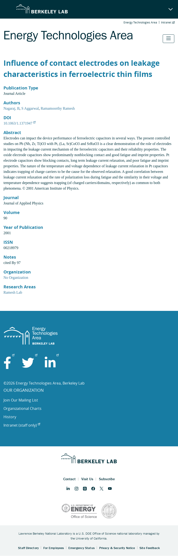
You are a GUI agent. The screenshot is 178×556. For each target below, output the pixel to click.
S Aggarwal (30, 108)
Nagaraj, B (11, 108)
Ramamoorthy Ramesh (58, 108)
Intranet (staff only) (21, 425)
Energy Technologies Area (140, 22)
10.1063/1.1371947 (19, 123)
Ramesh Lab (12, 292)
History (9, 416)
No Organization (15, 278)
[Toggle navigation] (168, 38)
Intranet (168, 22)
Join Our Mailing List (20, 400)
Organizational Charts (22, 408)
